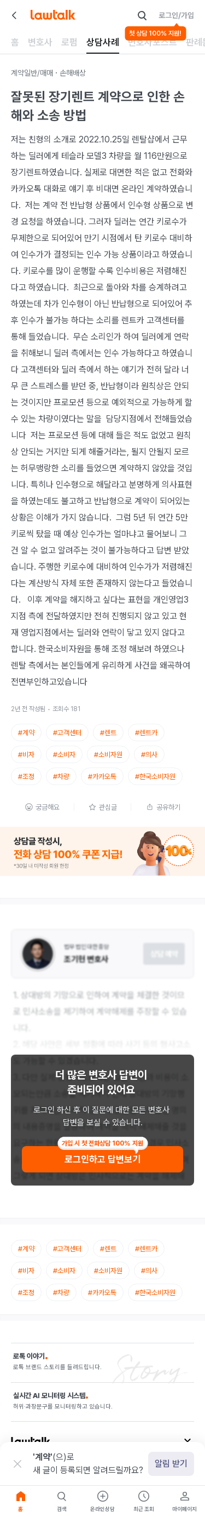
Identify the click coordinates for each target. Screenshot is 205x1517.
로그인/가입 (176, 15)
